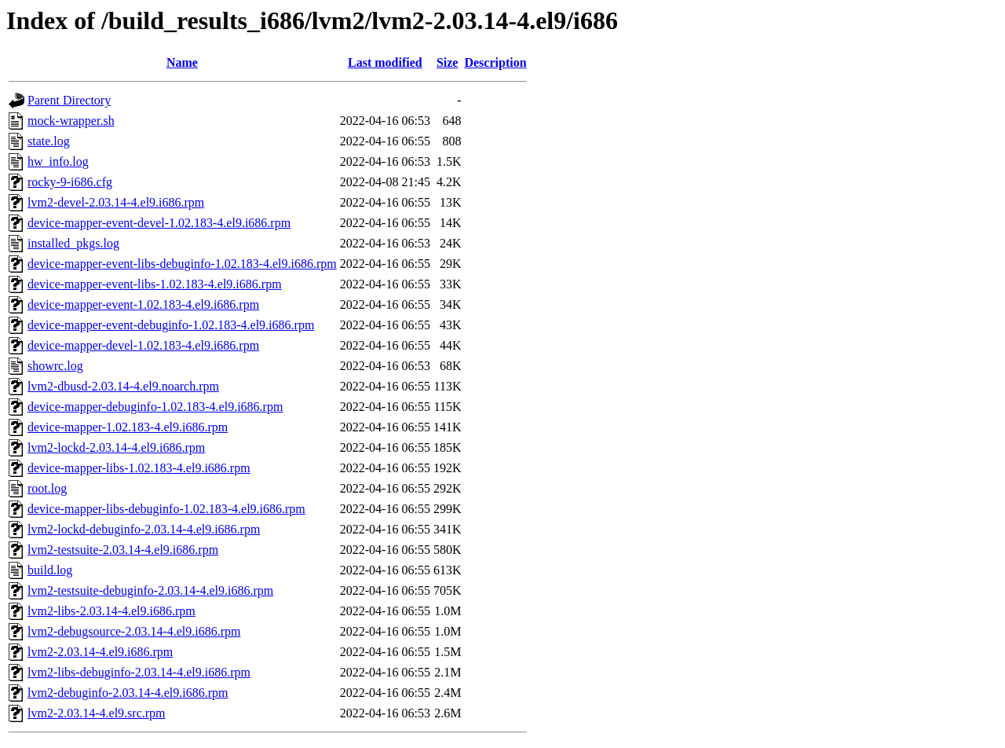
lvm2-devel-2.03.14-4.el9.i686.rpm (115, 202)
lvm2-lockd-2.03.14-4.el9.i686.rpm (116, 447)
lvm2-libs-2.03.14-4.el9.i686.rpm (111, 611)
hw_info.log (58, 161)
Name (182, 62)
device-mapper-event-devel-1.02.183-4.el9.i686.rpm (159, 222)
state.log (48, 141)
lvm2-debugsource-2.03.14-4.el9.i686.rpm (134, 631)
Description (495, 62)
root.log (47, 488)
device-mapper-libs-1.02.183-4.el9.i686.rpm (138, 468)
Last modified (385, 62)
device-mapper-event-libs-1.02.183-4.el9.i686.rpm (154, 284)
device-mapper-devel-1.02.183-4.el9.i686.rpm (143, 345)
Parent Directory (69, 100)
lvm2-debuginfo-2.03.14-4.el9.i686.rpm (127, 692)
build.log (49, 570)
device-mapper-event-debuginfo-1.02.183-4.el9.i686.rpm (170, 325)
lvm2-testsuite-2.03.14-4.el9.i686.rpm (122, 549)
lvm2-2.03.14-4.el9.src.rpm (96, 713)
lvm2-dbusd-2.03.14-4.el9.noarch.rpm (123, 386)
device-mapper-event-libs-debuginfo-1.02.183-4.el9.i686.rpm (182, 263)
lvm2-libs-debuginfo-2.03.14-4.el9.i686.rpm (138, 672)
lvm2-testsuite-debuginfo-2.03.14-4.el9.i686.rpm (150, 590)
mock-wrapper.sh (71, 120)
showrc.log (55, 365)
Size (448, 62)
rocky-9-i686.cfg (69, 182)
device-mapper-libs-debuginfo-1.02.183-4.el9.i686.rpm (166, 508)
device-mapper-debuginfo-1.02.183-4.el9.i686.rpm (155, 406)
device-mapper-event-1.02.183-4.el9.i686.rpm (143, 304)
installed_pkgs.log (73, 243)
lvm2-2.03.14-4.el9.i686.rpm (100, 651)
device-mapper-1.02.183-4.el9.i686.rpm (127, 427)
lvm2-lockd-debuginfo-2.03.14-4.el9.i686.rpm (143, 529)
